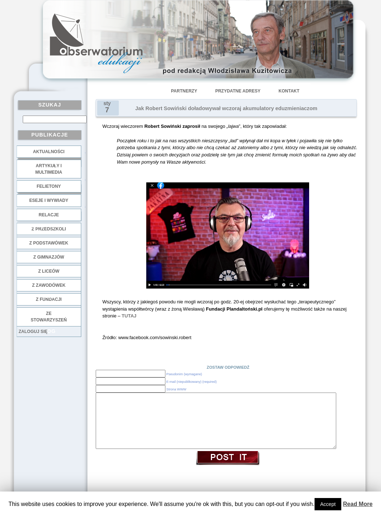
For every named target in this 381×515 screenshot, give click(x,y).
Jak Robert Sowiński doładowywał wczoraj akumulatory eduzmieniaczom (226, 108)
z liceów (49, 271)
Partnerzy (184, 91)
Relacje (49, 214)
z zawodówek (49, 285)
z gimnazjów (48, 257)
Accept (328, 504)
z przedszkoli (48, 228)
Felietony (48, 186)
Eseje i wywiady (48, 200)
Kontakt (288, 91)
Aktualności (48, 151)
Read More (358, 504)
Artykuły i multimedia (48, 169)
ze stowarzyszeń (49, 317)
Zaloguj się (33, 331)
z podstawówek (48, 243)
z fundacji (48, 299)
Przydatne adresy (237, 91)
